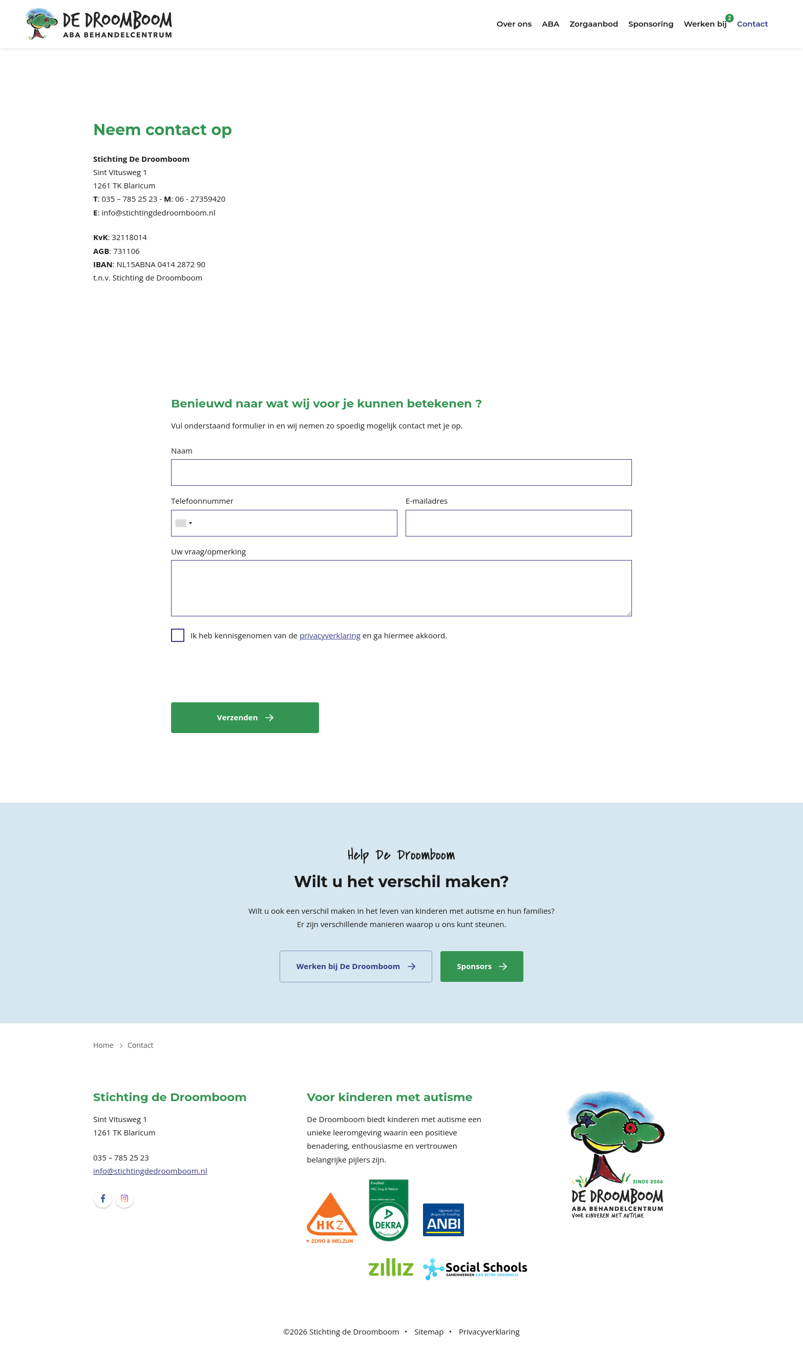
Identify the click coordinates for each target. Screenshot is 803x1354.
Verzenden (237, 717)
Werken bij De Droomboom (348, 966)
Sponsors (474, 966)
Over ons (514, 24)
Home (103, 1045)
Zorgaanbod (593, 24)
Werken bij (705, 24)
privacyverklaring (330, 635)
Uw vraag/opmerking (208, 551)
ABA (550, 24)
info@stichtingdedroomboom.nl (150, 1171)
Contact (752, 24)
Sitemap (428, 1331)
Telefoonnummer (202, 501)
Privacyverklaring (489, 1331)
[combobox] (183, 523)
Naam (182, 450)
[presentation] (249, 674)
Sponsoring (650, 24)
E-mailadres (427, 501)
